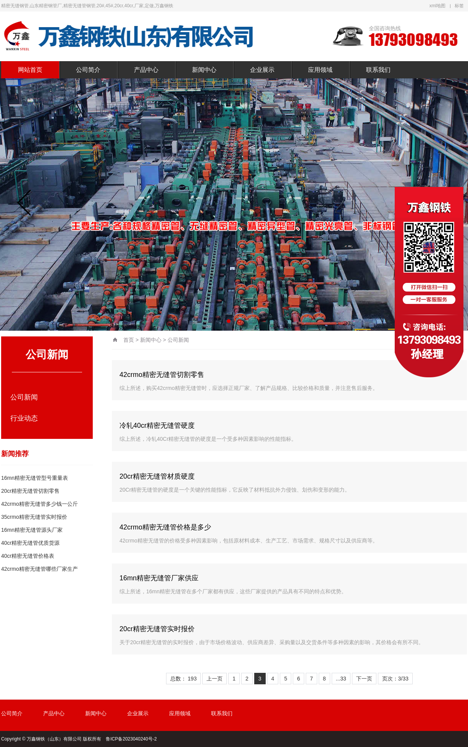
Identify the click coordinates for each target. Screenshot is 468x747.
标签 (459, 5)
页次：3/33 (395, 679)
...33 (341, 679)
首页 (128, 340)
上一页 (215, 679)
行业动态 (24, 418)
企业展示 (262, 70)
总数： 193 (183, 679)
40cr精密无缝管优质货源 (30, 543)
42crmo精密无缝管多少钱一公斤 (39, 504)
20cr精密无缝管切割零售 (30, 491)
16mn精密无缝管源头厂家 (32, 530)
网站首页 (30, 70)
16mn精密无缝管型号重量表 (34, 478)
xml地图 (437, 5)
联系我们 (378, 70)
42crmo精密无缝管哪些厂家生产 (39, 569)
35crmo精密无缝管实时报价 (34, 517)
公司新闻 (24, 397)
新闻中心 (204, 70)
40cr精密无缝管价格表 (27, 556)
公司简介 (88, 70)
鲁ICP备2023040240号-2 (131, 739)
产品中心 (146, 70)
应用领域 (320, 70)
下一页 (364, 679)
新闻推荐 (15, 454)
